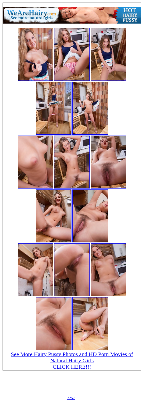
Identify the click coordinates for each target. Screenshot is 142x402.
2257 (71, 398)
